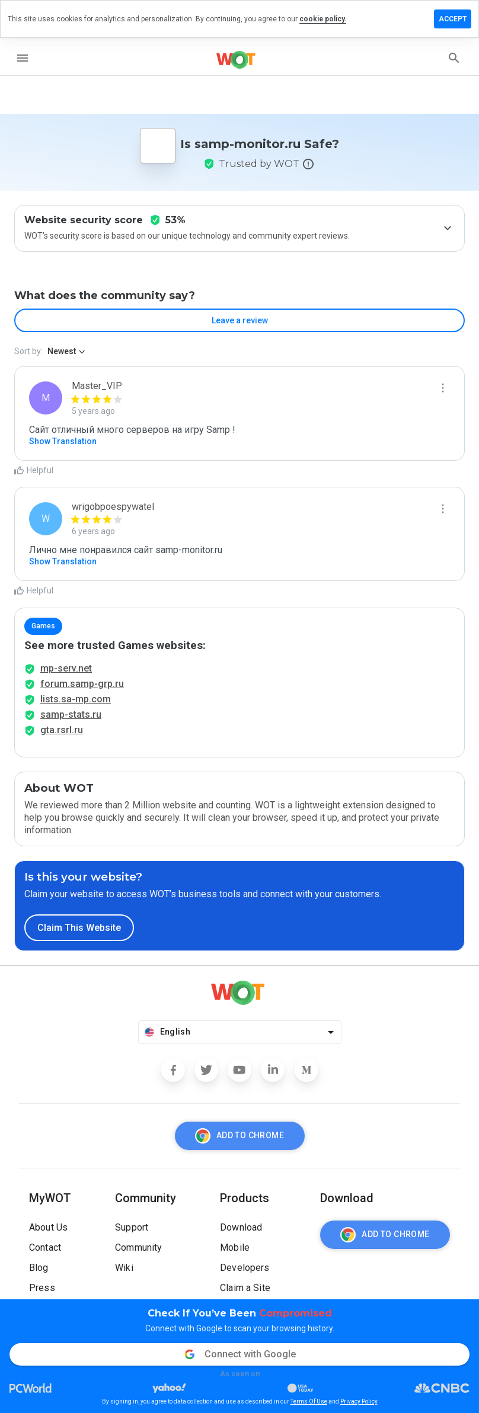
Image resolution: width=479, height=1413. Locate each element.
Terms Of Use (308, 1401)
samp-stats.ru (70, 714)
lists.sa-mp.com (75, 699)
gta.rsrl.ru (61, 730)
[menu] (22, 58)
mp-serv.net (66, 668)
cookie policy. (322, 19)
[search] (454, 58)
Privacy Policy (359, 1401)
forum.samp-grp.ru (82, 683)
